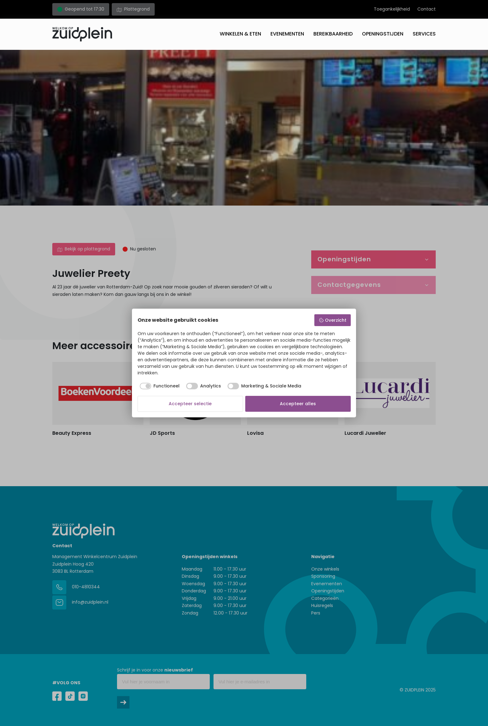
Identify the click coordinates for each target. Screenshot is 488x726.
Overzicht (332, 320)
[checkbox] (159, 386)
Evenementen (287, 33)
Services (424, 33)
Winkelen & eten (240, 33)
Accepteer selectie (190, 404)
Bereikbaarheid (333, 33)
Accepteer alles (298, 404)
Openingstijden (382, 33)
